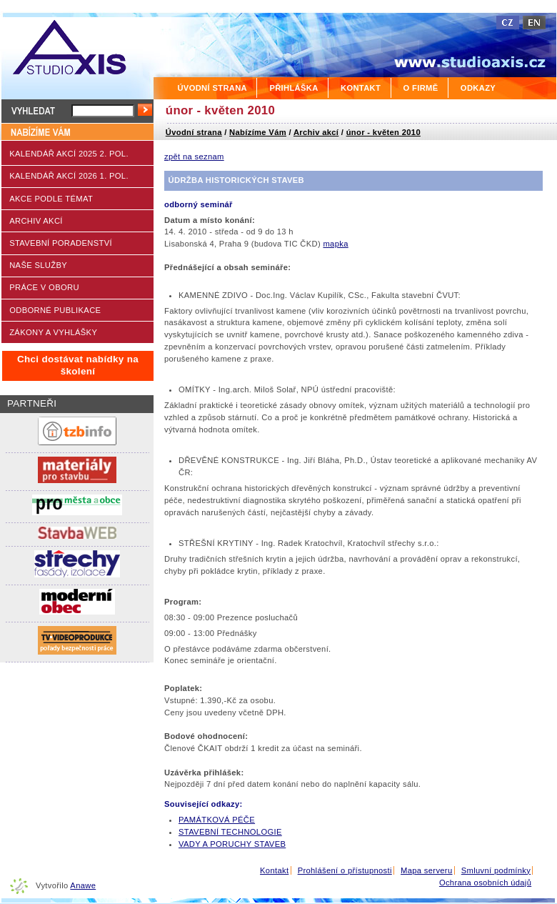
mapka (335, 243)
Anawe (83, 885)
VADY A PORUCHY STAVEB (232, 844)
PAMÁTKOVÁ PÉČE (217, 819)
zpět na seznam (194, 156)
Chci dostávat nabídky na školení (78, 365)
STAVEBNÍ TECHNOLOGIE (230, 832)
